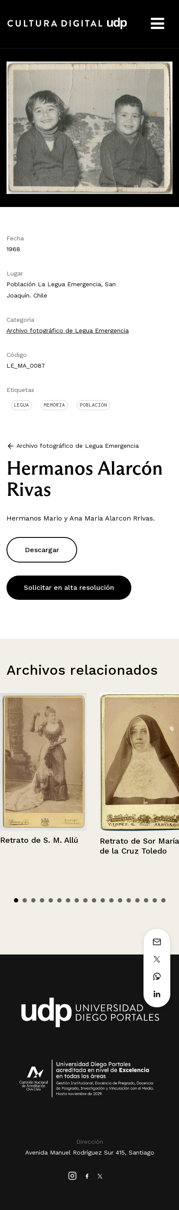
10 (94, 900)
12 (111, 900)
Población (93, 405)
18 (163, 900)
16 (146, 900)
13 (120, 900)
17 (155, 900)
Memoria (54, 405)
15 (137, 900)
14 (129, 900)
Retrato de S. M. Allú (39, 839)
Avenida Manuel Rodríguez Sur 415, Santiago (89, 1152)
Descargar (42, 550)
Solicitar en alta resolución (69, 587)
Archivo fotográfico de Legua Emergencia (68, 330)
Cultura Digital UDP (67, 28)
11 (103, 900)
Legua (21, 405)
